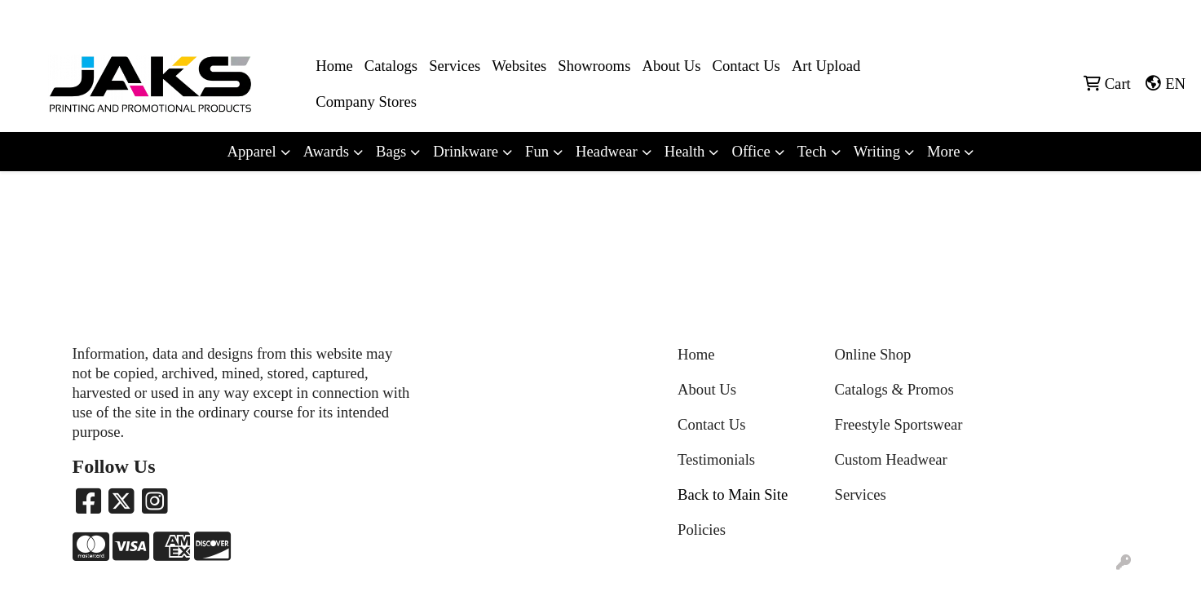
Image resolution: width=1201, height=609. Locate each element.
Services (454, 65)
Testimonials (716, 459)
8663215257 (939, 17)
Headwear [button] (607, 151)
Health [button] (685, 151)
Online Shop (873, 354)
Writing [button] (877, 151)
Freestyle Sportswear (899, 424)
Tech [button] (812, 151)
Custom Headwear (891, 459)
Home (334, 65)
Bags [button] (391, 151)
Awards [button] (326, 151)
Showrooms (594, 65)
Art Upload (826, 65)
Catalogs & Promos (894, 389)
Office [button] (750, 151)
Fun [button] (537, 151)
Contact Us (745, 65)
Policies (702, 529)
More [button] (943, 151)
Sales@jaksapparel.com (1120, 17)
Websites (519, 65)
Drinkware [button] (465, 151)
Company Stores (366, 101)
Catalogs (390, 65)
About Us (671, 65)
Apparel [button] (251, 151)
